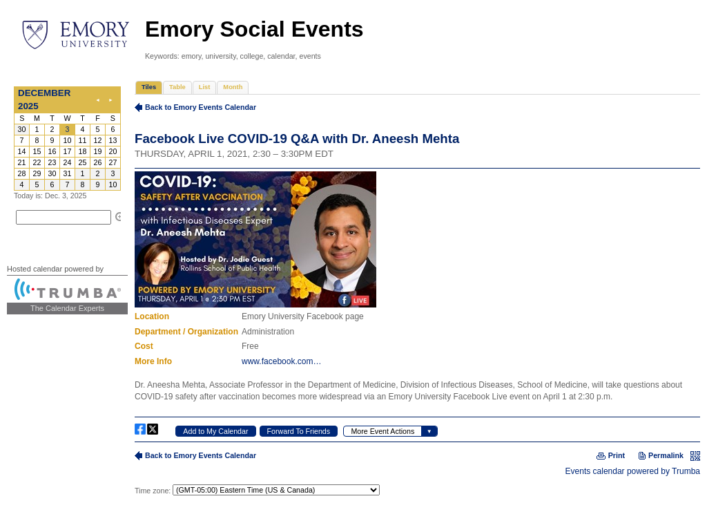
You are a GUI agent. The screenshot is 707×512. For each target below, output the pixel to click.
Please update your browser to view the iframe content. (67, 138)
